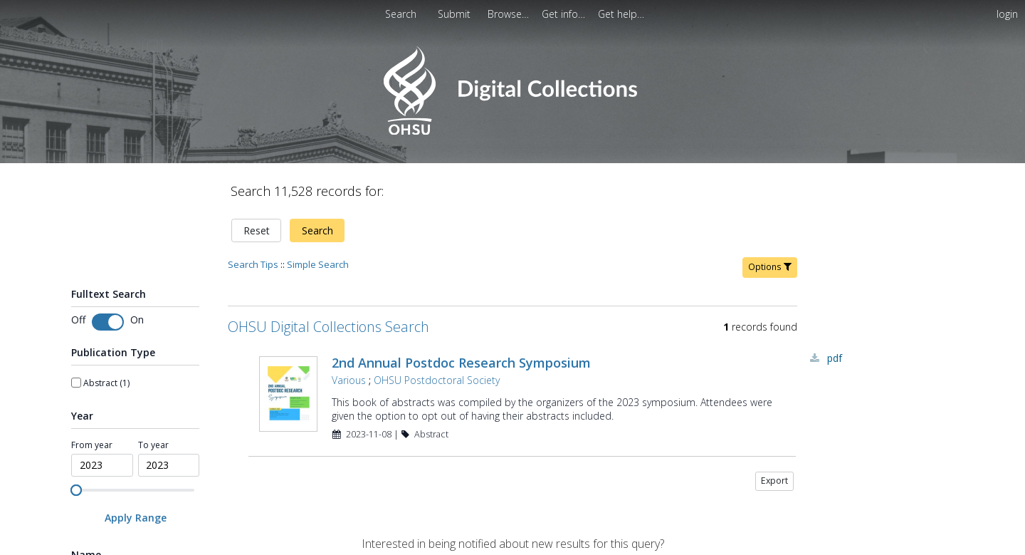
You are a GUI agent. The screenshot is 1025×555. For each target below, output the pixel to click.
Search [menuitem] (400, 14)
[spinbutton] (102, 465)
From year (91, 445)
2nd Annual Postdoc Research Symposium (461, 362)
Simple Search (318, 264)
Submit (455, 14)
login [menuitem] (1007, 14)
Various (349, 380)
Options (770, 267)
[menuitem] (510, 14)
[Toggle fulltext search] (108, 322)
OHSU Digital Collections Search (328, 326)
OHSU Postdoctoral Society (437, 380)
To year (153, 445)
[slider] (76, 490)
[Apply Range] (135, 517)
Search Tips (253, 264)
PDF (834, 358)
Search (317, 230)
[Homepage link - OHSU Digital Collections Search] (512, 131)
